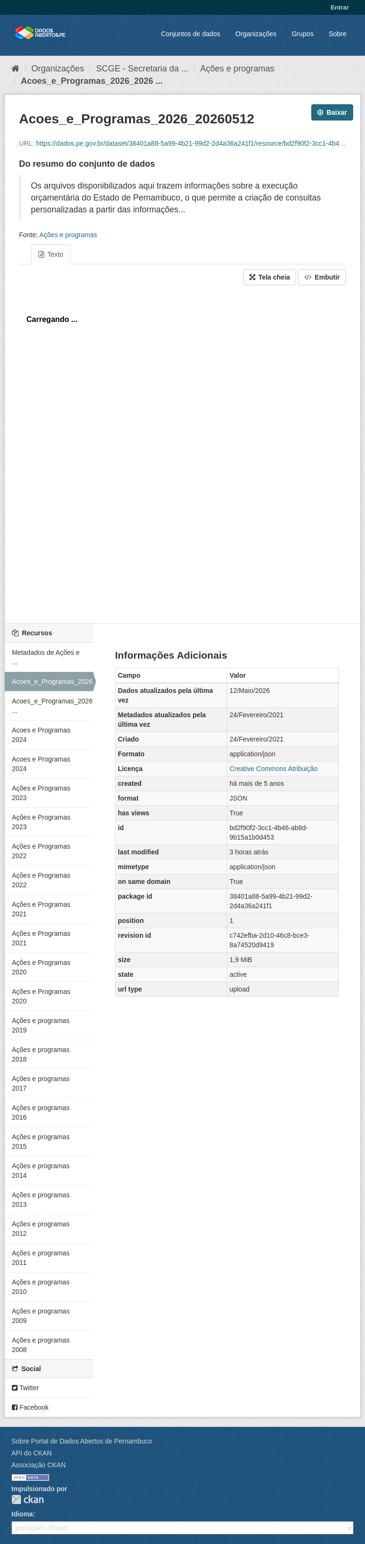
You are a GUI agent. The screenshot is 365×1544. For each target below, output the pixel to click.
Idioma (22, 1514)
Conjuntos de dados (191, 34)
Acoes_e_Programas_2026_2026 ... (92, 81)
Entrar (340, 7)
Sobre (337, 34)
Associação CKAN (38, 1465)
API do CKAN (31, 1453)
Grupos (303, 34)
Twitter (25, 1388)
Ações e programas (237, 68)
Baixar (332, 112)
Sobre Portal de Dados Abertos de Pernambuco (81, 1441)
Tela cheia (270, 277)
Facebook (30, 1407)
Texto (50, 254)
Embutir (322, 277)
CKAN (27, 1499)
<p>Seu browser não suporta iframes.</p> (182, 452)
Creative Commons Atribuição (273, 768)
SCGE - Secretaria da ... (142, 68)
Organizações (255, 34)
